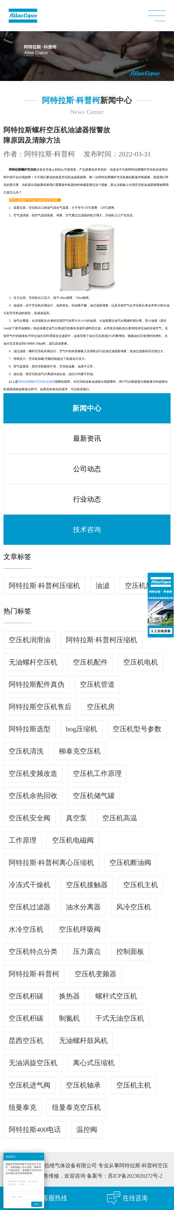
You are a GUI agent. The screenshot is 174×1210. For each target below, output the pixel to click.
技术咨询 (87, 532)
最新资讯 (87, 441)
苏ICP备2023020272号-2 (135, 1179)
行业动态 (87, 502)
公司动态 (87, 471)
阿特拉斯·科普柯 (49, 157)
